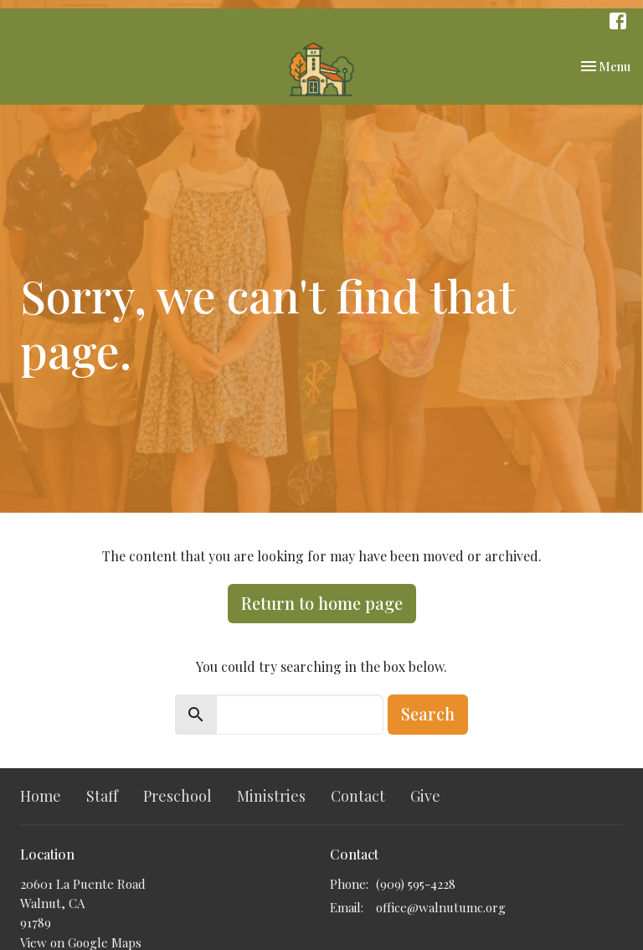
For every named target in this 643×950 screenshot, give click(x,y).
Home (40, 796)
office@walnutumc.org (441, 907)
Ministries (271, 796)
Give (425, 796)
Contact (358, 796)
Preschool (177, 796)
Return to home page (322, 602)
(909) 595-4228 (415, 883)
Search (428, 713)
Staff (102, 796)
